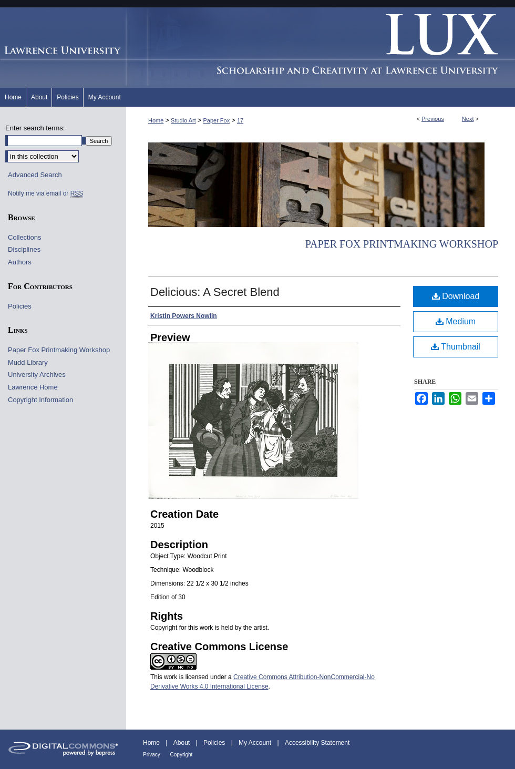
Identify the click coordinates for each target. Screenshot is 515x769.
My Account (256, 742)
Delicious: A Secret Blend (215, 292)
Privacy (152, 754)
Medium (456, 321)
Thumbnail (455, 346)
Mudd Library (28, 362)
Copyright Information (40, 400)
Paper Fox (216, 120)
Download (456, 296)
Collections (25, 237)
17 (240, 120)
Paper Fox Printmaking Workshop (401, 244)
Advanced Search (35, 175)
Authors (20, 262)
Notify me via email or (45, 193)
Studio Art (183, 120)
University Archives (37, 374)
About (182, 742)
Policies (20, 306)
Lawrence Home (33, 387)
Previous (432, 119)
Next (468, 119)
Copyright (181, 754)
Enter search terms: (35, 128)
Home (155, 120)
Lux (320, 47)
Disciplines (24, 249)
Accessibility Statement (317, 742)
